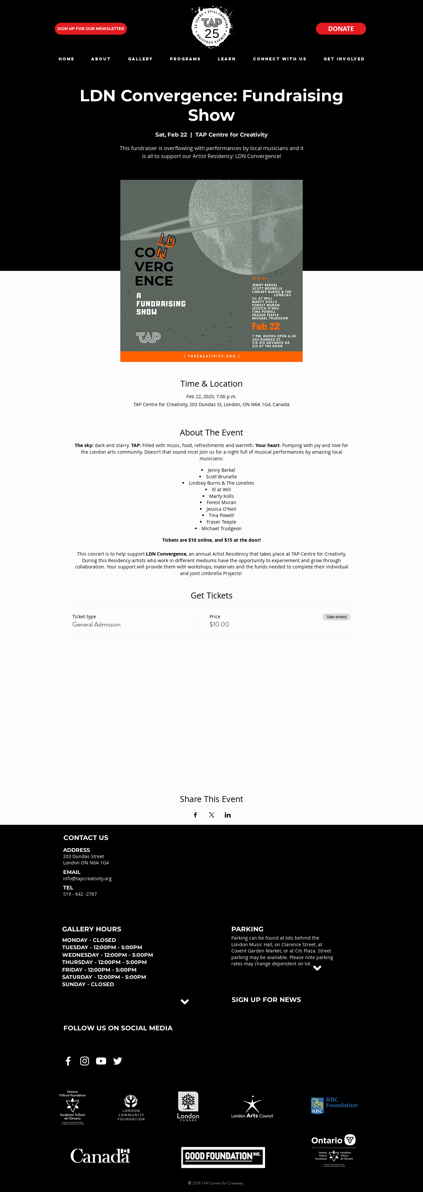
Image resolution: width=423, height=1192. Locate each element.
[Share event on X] (212, 815)
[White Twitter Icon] (118, 1061)
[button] (101, 59)
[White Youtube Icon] (101, 1061)
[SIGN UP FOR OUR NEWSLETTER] (91, 29)
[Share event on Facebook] (195, 815)
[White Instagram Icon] (85, 1061)
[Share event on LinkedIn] (228, 815)
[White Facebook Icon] (68, 1061)
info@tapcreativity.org (87, 878)
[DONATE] (341, 29)
